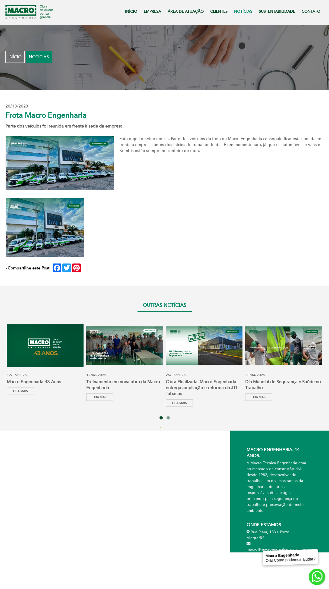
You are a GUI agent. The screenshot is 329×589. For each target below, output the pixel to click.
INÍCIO (131, 11)
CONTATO (311, 11)
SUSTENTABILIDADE (277, 11)
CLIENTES (219, 11)
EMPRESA (152, 11)
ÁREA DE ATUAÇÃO (186, 11)
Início (15, 57)
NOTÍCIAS (243, 11)
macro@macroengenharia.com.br (276, 547)
